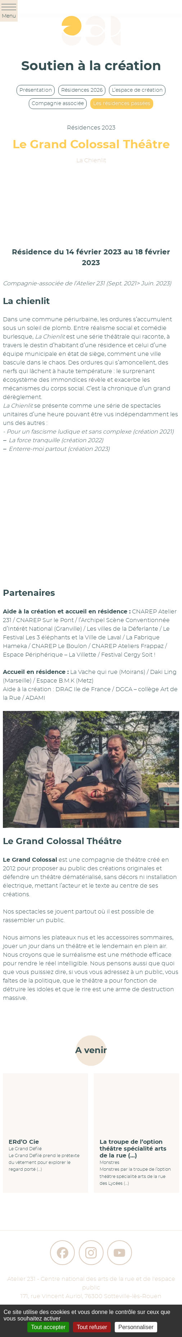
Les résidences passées (121, 103)
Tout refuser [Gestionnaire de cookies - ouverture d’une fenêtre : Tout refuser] (92, 1327)
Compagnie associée (58, 103)
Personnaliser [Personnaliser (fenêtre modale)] (136, 1327)
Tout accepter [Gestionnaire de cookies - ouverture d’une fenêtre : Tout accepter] (48, 1327)
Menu (8, 11)
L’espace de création (137, 90)
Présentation (35, 90)
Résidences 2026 (82, 90)
